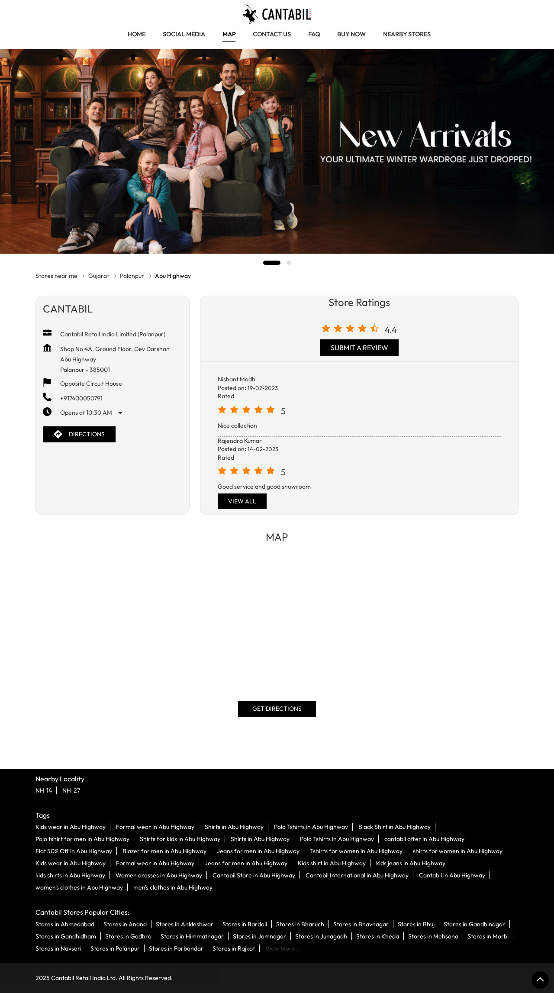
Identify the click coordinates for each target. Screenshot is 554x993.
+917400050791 (81, 398)
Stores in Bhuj (416, 924)
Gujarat (98, 276)
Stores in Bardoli (244, 924)
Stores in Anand (125, 924)
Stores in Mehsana (433, 936)
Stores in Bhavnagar (361, 924)
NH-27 (71, 790)
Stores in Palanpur (115, 948)
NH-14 (43, 790)
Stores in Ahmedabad (64, 924)
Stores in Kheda (377, 936)
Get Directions (277, 708)
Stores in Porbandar (176, 948)
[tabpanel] (277, 151)
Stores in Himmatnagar (192, 936)
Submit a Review (359, 347)
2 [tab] (289, 263)
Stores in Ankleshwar (184, 924)
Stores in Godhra (128, 936)
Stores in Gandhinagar (474, 924)
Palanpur (132, 276)
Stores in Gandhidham (65, 936)
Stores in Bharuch (300, 924)
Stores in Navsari (58, 948)
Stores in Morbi (488, 936)
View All (242, 501)
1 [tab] (271, 263)
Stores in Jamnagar (259, 936)
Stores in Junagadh (321, 936)
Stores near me (56, 276)
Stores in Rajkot (234, 948)
